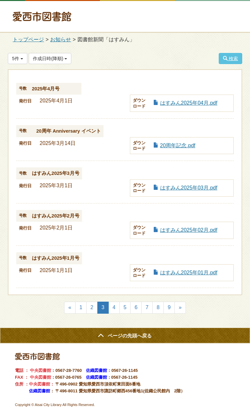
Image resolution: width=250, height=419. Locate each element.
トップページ (28, 39)
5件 (17, 58)
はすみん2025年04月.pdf (188, 103)
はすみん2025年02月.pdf (188, 230)
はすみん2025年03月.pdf (188, 187)
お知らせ (60, 39)
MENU (228, 20)
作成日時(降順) (50, 58)
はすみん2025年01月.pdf (188, 272)
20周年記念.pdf (177, 145)
